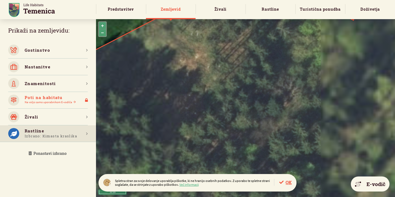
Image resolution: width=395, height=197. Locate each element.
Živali (221, 9)
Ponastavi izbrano (48, 153)
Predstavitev (121, 9)
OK (289, 182)
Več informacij (189, 184)
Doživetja (370, 9)
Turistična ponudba (320, 9)
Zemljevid (171, 9)
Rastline (270, 9)
